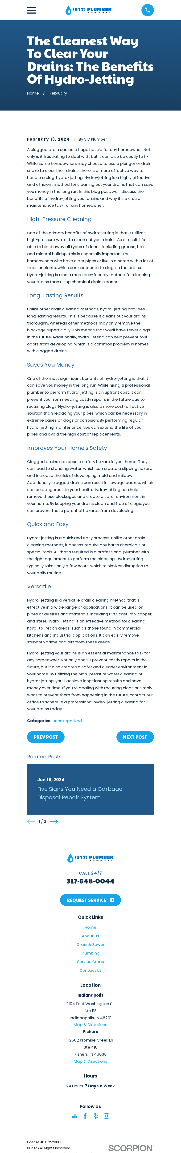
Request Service (90, 900)
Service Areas (90, 961)
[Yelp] (96, 1116)
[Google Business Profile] (74, 1116)
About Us (90, 936)
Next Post (135, 737)
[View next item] (54, 821)
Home (90, 927)
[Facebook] (85, 1116)
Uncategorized (67, 721)
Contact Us (90, 970)
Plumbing (91, 953)
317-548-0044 (91, 880)
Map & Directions (90, 1024)
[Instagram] (106, 1116)
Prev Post (46, 737)
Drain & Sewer (90, 944)
